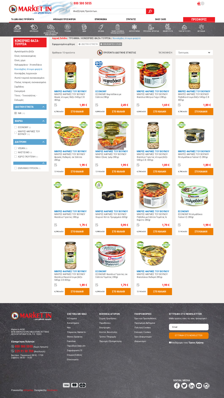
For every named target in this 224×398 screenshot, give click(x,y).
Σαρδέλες (19, 86)
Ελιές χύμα (19, 60)
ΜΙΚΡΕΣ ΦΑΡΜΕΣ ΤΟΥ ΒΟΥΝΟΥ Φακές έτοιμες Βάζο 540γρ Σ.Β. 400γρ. (69, 97)
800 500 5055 (81, 3)
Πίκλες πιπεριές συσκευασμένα (30, 82)
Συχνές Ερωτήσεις (107, 318)
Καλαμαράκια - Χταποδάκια (28, 64)
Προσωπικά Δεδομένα (144, 323)
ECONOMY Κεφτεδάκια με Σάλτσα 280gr (108, 95)
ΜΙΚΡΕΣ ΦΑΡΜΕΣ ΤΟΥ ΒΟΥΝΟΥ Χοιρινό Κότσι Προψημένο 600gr (111, 215)
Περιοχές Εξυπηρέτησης (110, 341)
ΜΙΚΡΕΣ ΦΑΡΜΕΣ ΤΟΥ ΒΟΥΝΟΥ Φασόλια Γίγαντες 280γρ (69, 215)
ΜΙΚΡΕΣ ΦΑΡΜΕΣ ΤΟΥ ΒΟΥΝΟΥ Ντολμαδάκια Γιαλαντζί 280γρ (193, 155)
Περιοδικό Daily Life (76, 346)
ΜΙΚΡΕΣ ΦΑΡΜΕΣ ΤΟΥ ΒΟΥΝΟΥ (70, 91)
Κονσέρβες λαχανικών (25, 73)
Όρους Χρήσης (196, 342)
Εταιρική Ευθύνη (74, 355)
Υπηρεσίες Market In (76, 332)
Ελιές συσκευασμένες (25, 56)
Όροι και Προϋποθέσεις (145, 318)
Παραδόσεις (105, 323)
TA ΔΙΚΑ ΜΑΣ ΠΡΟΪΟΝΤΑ (22, 19)
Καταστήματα (73, 323)
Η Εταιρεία (72, 318)
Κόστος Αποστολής (108, 332)
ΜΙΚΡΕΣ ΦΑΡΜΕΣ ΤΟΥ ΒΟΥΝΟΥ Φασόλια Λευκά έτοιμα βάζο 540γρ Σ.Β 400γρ (69, 277)
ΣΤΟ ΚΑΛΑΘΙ (77, 111)
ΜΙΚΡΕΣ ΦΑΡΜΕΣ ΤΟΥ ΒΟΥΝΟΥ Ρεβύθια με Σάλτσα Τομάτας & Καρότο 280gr (152, 217)
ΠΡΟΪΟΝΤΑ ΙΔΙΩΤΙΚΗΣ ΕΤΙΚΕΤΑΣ (119, 52)
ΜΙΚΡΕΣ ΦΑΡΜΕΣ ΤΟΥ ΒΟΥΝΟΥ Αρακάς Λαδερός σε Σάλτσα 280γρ (69, 157)
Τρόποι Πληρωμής (107, 336)
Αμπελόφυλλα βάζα (24, 51)
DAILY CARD (160, 19)
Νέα (69, 327)
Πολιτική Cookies (142, 327)
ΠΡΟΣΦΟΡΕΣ (199, 19)
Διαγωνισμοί (140, 341)
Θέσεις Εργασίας (74, 336)
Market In (30, 9)
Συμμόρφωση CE (74, 350)
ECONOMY (100, 91)
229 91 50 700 (22, 351)
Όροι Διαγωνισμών (143, 336)
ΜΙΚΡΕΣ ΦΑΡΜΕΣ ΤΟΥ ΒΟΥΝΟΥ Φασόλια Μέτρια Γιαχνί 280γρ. (152, 95)
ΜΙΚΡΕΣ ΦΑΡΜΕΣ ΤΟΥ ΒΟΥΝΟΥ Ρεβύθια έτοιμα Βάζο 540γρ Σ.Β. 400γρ (193, 97)
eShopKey (28, 390)
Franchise (71, 341)
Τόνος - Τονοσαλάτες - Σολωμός (25, 97)
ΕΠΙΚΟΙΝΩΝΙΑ (101, 19)
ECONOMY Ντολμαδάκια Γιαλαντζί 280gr (190, 215)
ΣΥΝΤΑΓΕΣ (131, 19)
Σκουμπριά (19, 91)
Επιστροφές (105, 327)
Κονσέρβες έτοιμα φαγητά (28, 69)
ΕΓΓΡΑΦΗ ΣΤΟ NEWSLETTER (188, 335)
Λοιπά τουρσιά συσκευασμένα (29, 78)
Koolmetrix (52, 390)
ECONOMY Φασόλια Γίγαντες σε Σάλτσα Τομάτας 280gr (111, 275)
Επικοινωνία (72, 359)
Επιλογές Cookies (142, 332)
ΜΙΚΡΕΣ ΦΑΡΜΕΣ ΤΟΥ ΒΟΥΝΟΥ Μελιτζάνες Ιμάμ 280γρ (110, 155)
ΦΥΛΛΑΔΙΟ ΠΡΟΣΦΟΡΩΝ (64, 19)
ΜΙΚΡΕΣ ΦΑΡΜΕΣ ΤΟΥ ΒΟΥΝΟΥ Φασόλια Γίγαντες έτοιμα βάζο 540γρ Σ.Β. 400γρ (152, 157)
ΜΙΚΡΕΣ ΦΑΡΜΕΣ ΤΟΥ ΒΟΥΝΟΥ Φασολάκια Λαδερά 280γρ (152, 275)
